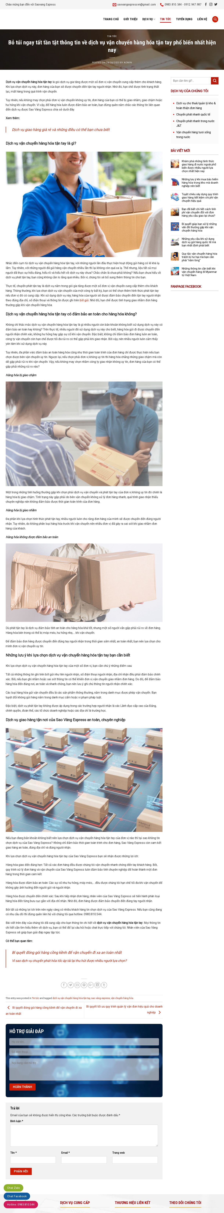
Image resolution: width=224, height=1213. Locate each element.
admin (128, 62)
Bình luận (16, 1121)
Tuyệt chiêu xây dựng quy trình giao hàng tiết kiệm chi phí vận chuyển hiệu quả (200, 198)
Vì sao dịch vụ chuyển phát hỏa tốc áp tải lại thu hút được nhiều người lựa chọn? (69, 961)
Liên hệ (202, 19)
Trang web (118, 1152)
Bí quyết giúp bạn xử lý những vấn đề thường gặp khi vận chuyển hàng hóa (199, 227)
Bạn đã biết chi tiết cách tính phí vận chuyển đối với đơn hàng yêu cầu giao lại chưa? (199, 212)
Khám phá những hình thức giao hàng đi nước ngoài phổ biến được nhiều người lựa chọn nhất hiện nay (199, 166)
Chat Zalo (13, 1188)
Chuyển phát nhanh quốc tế (193, 114)
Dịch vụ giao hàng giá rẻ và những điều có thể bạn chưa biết (61, 129)
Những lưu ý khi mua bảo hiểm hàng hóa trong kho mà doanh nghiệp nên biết (200, 183)
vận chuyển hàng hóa (122, 998)
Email (65, 1152)
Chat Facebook (17, 1196)
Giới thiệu (130, 19)
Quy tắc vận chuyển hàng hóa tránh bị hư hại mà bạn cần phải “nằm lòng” (199, 257)
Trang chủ (111, 19)
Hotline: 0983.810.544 (20, 1204)
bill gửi (84, 300)
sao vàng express (100, 998)
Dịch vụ (148, 19)
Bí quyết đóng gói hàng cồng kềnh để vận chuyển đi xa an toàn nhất (67, 952)
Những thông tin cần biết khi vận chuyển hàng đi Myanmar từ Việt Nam (199, 272)
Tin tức (165, 19)
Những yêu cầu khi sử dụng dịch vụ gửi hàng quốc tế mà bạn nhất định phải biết (199, 242)
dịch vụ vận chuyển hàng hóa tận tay (71, 998)
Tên (13, 1152)
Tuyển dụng (184, 19)
